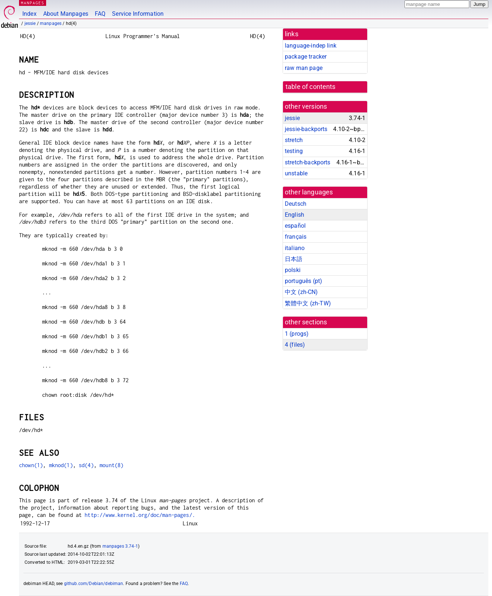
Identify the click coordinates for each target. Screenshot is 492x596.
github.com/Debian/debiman (93, 583)
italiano (295, 248)
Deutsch (295, 203)
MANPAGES (32, 2)
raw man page (304, 67)
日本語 (293, 259)
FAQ (100, 13)
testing (294, 151)
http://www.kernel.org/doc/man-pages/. (140, 515)
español (295, 225)
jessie (30, 23)
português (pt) (303, 280)
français (295, 236)
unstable (296, 173)
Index (29, 13)
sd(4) (86, 465)
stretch (294, 140)
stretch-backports (308, 162)
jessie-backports (306, 129)
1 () (297, 333)
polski (293, 270)
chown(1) (31, 465)
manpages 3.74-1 (120, 546)
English (294, 214)
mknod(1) (61, 465)
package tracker (306, 56)
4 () (295, 344)
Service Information (138, 13)
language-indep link (310, 45)
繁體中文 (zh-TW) (308, 303)
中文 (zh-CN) (301, 291)
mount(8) (111, 465)
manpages (50, 23)
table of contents (311, 86)
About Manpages (65, 13)
